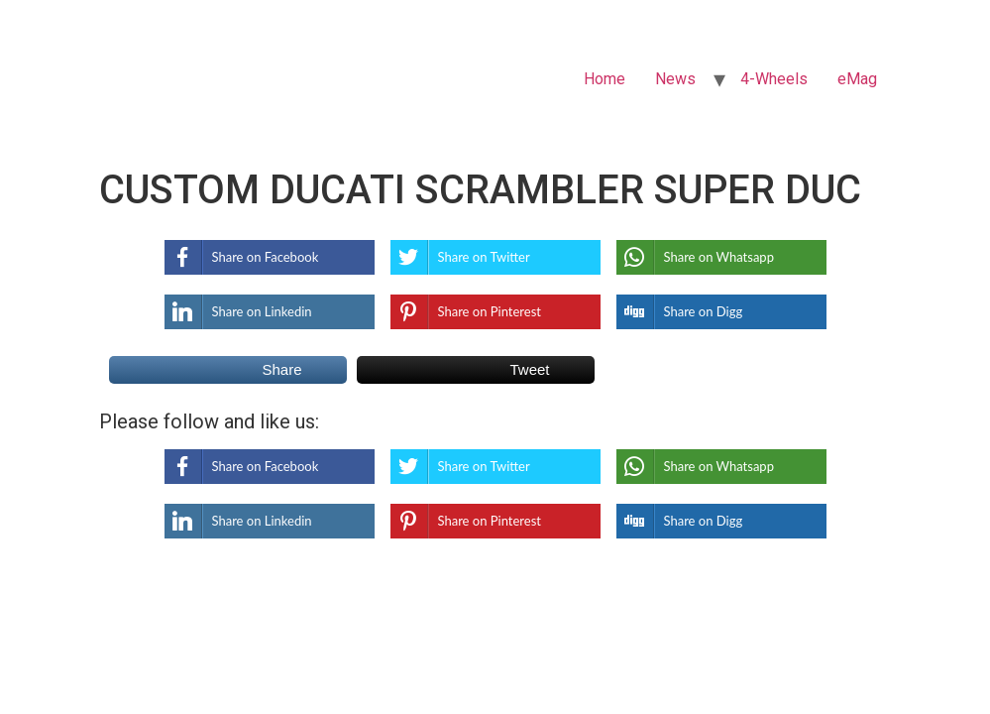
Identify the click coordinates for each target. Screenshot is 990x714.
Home (604, 78)
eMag (857, 78)
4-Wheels (774, 78)
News (675, 78)
